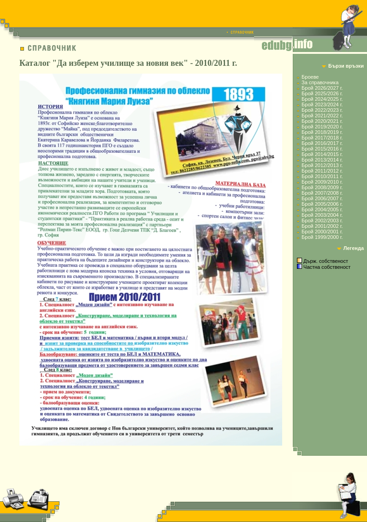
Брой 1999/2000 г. (322, 237)
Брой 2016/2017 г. (322, 143)
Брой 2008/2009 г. (322, 187)
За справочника (320, 82)
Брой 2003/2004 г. (322, 215)
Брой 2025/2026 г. (322, 93)
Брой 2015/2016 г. (322, 148)
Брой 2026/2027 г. (322, 88)
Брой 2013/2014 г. (322, 159)
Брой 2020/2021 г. (322, 121)
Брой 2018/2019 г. (322, 132)
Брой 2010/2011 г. (322, 176)
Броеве (310, 77)
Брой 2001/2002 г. (322, 226)
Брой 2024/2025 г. (322, 99)
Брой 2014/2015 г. (322, 154)
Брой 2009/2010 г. (322, 182)
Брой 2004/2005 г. (322, 209)
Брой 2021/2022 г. (322, 115)
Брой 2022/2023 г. (322, 110)
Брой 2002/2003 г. (322, 220)
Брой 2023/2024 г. (322, 104)
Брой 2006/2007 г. (322, 198)
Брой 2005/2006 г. (322, 204)
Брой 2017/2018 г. (322, 137)
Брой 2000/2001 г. (322, 231)
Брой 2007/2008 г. (322, 193)
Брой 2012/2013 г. (322, 165)
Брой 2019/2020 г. (322, 126)
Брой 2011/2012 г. (322, 171)
